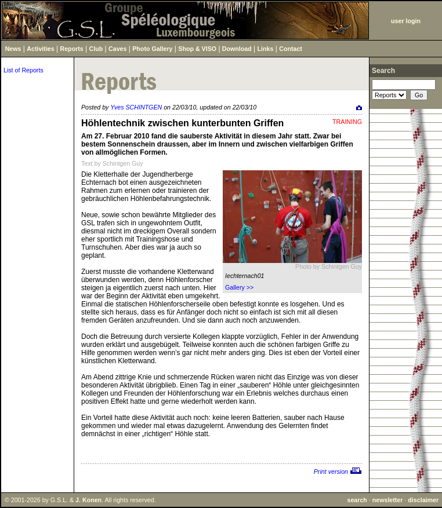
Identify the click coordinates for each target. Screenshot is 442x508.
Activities (40, 48)
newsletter (387, 499)
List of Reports (23, 70)
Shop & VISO (197, 48)
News (13, 48)
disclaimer (423, 499)
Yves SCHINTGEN (136, 107)
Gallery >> (239, 287)
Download (237, 48)
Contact (290, 48)
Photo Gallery (152, 48)
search (357, 499)
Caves (117, 48)
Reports (72, 48)
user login (406, 20)
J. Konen (88, 499)
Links (266, 48)
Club (96, 48)
